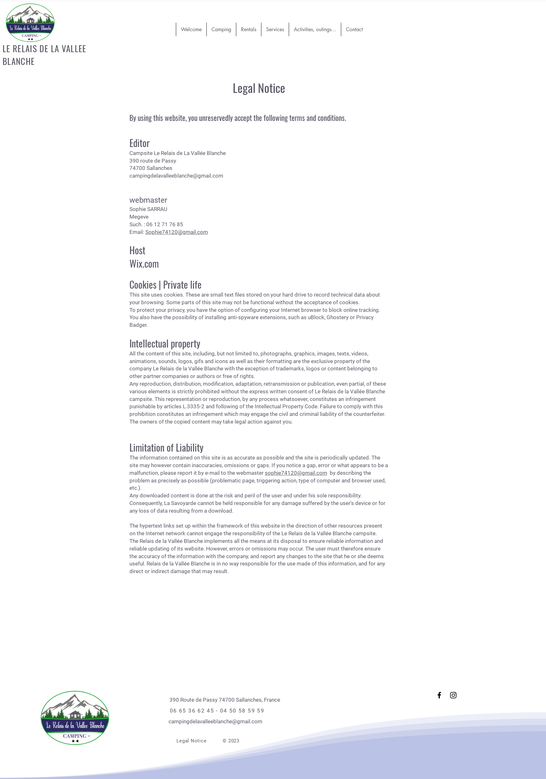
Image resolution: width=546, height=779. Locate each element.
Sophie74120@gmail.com (176, 232)
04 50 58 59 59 (242, 710)
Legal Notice (191, 741)
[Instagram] (453, 695)
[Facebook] (439, 695)
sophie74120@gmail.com (296, 473)
